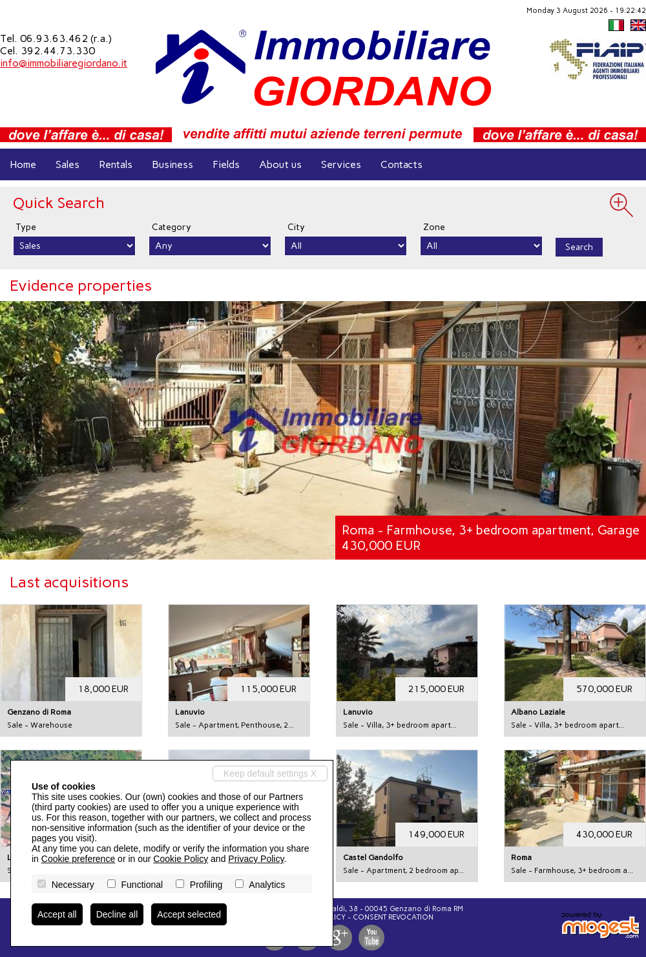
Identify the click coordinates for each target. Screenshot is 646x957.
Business (172, 164)
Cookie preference (78, 859)
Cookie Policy (180, 859)
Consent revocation (393, 917)
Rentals (115, 164)
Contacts (401, 164)
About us (280, 164)
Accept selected (189, 914)
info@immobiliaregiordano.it (63, 63)
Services (341, 164)
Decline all (117, 914)
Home (23, 164)
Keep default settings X (270, 773)
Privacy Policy (256, 859)
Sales (67, 164)
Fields (226, 164)
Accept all (57, 914)
